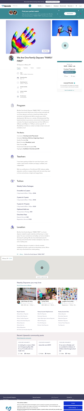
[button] (42, 268)
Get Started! (70, 13)
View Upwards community (24, 338)
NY (18, 254)
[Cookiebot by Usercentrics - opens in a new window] (8, 408)
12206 (10, 258)
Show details (20, 408)
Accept (73, 392)
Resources (71, 6)
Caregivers (48, 6)
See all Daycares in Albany (24, 285)
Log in (80, 6)
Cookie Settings (73, 396)
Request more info (69, 72)
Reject (73, 401)
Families (40, 6)
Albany (21, 254)
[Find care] (22, 5)
